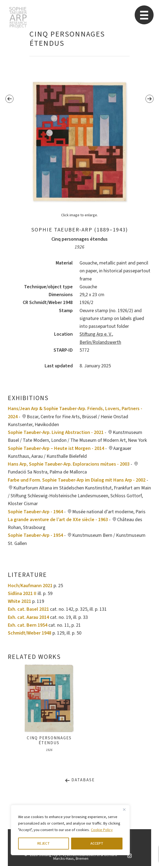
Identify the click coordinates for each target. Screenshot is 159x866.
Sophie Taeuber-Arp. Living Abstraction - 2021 (56, 432)
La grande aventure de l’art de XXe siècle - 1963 (58, 519)
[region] (70, 830)
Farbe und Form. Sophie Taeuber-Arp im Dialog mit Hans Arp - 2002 (76, 480)
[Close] (124, 809)
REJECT (43, 843)
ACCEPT (96, 843)
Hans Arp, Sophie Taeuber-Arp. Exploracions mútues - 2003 (69, 464)
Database (80, 780)
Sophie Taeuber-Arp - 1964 (35, 511)
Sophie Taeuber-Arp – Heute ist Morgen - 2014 (56, 448)
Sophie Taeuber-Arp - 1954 (35, 535)
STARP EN (18, 17)
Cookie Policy (102, 830)
